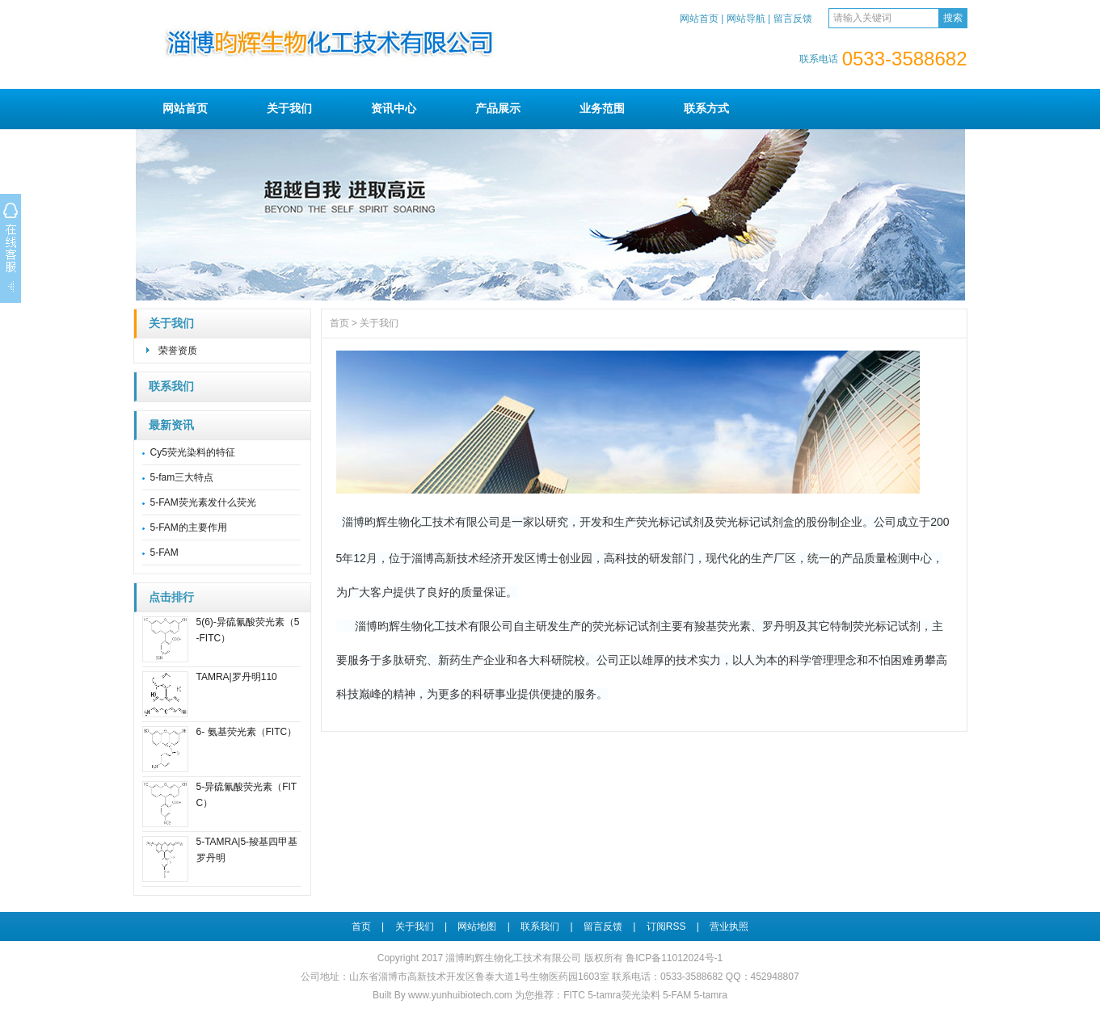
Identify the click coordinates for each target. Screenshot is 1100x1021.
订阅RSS (666, 926)
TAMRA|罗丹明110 (236, 677)
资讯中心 (393, 108)
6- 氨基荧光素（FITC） (246, 731)
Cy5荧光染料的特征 (192, 452)
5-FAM (164, 552)
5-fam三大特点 (182, 477)
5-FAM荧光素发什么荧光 (203, 502)
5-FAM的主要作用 (188, 527)
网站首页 (699, 18)
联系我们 (171, 386)
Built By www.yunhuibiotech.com (444, 995)
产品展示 (497, 108)
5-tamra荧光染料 (624, 995)
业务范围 (602, 108)
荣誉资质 (177, 350)
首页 (339, 323)
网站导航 (746, 18)
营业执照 (729, 926)
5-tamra (710, 995)
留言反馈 (792, 18)
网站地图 (476, 926)
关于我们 (289, 108)
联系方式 (706, 108)
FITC (574, 995)
